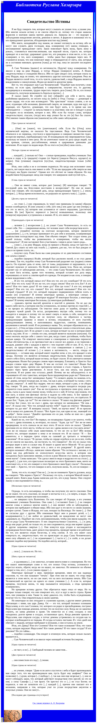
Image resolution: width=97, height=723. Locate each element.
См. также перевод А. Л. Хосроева (48, 703)
